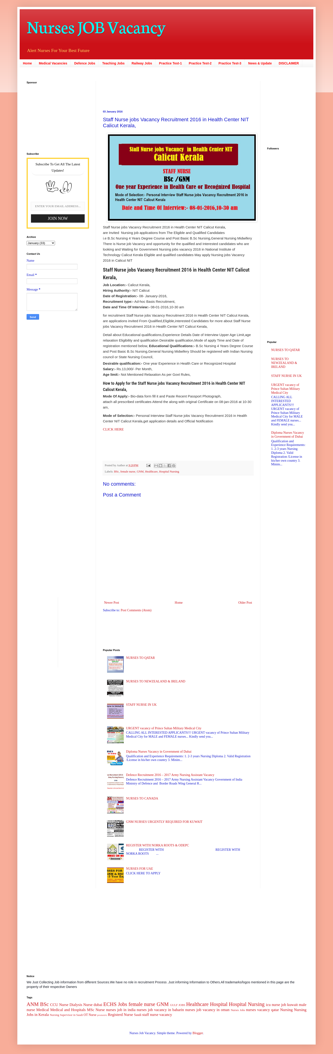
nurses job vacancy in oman (207, 1010)
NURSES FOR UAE (139, 868)
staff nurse (150, 1014)
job (283, 1005)
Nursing (286, 1010)
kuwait (292, 1005)
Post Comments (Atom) (136, 610)
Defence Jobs (84, 63)
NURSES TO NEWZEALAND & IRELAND (155, 681)
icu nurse (273, 1005)
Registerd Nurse (120, 1014)
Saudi (137, 1015)
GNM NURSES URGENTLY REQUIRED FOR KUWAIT (164, 822)
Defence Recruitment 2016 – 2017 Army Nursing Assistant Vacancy (170, 775)
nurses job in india (121, 1010)
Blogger (198, 1033)
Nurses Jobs (238, 1010)
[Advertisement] (149, 91)
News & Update (260, 63)
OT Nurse (89, 1015)
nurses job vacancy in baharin (160, 1010)
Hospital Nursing (169, 471)
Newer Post (111, 602)
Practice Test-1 (170, 63)
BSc (116, 471)
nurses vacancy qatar (262, 1010)
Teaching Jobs (113, 63)
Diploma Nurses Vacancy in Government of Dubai (158, 751)
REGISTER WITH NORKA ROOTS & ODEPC (157, 845)
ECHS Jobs (115, 1004)
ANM (33, 1004)
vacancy (165, 1014)
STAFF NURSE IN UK (141, 704)
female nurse (128, 471)
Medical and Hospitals (68, 1010)
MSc (90, 1010)
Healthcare (151, 471)
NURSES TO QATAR (140, 658)
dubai (98, 1005)
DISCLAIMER (289, 63)
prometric (102, 1015)
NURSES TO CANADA (142, 798)
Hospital (219, 1004)
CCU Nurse (59, 1005)
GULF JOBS (177, 1005)
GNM (140, 471)
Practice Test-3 (230, 63)
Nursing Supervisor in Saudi (66, 1015)
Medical (42, 1010)
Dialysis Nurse (80, 1005)
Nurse (100, 1010)
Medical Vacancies (53, 63)
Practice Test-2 (200, 63)
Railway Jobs (142, 63)
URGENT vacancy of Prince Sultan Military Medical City (163, 728)
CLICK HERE (113, 429)
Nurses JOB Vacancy (96, 26)
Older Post (245, 602)
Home (27, 63)
